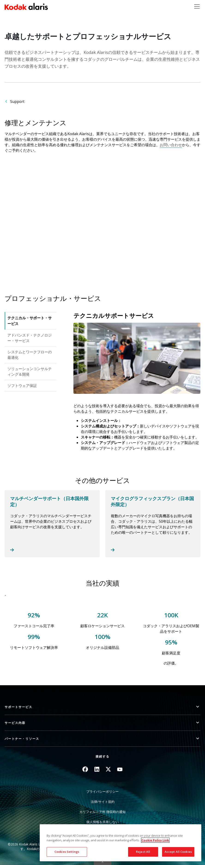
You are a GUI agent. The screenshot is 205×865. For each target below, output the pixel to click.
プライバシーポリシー (102, 791)
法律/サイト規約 (103, 801)
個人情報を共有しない (102, 822)
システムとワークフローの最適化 (29, 354)
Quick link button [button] (102, 862)
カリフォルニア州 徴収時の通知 (102, 812)
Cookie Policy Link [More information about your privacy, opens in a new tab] (155, 840)
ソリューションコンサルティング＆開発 (29, 371)
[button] (102, 707)
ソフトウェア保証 (22, 385)
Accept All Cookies (178, 852)
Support (17, 101)
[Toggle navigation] (196, 6)
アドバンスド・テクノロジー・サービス (29, 338)
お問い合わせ (171, 144)
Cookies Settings (66, 852)
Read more (52, 523)
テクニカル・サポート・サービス (29, 320)
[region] (120, 842)
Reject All (143, 852)
